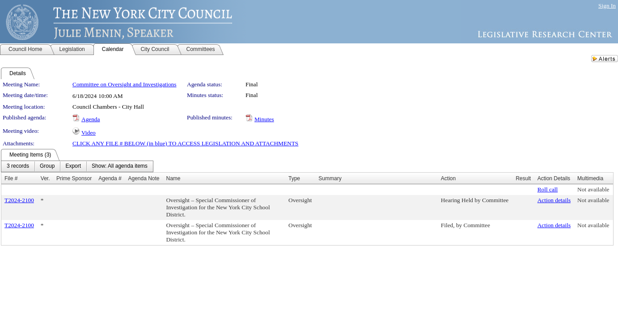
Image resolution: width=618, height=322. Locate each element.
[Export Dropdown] (73, 166)
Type (294, 178)
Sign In (607, 5)
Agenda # (109, 178)
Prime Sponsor (74, 178)
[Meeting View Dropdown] (119, 166)
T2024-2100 (19, 200)
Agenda (90, 119)
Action (448, 178)
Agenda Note (143, 178)
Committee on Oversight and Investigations (124, 84)
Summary (329, 178)
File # (10, 178)
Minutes (264, 119)
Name (173, 178)
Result (523, 178)
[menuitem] (17, 166)
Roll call (548, 189)
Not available (593, 189)
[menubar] (77, 166)
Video (88, 132)
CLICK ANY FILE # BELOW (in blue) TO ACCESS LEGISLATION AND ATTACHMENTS (185, 143)
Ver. (45, 178)
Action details (554, 200)
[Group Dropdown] (47, 166)
